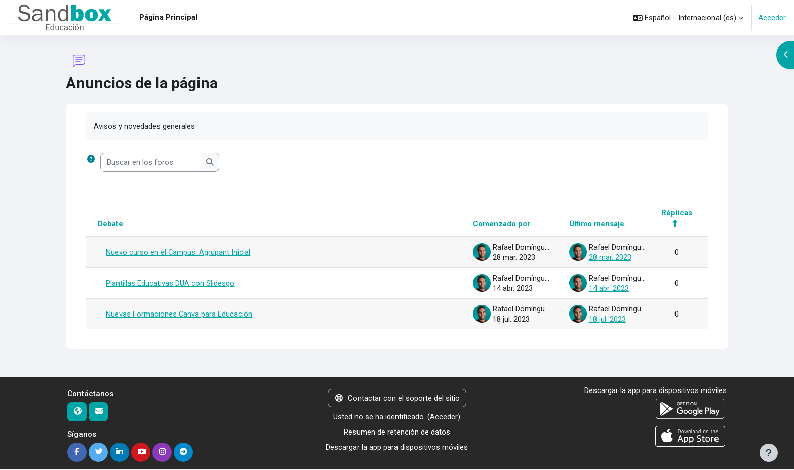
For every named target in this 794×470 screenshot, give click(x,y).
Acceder (772, 17)
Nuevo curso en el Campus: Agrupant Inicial (178, 252)
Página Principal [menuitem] (168, 17)
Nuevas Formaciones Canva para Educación (179, 314)
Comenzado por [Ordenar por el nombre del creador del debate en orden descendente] (501, 224)
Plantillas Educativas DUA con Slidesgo (170, 283)
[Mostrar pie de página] (769, 453)
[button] (687, 17)
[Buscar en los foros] (150, 162)
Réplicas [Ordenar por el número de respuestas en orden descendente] (676, 212)
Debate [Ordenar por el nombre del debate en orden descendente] (110, 224)
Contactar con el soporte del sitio (397, 398)
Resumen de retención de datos (397, 433)
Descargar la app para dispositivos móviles (397, 448)
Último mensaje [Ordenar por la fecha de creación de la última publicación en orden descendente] (596, 224)
